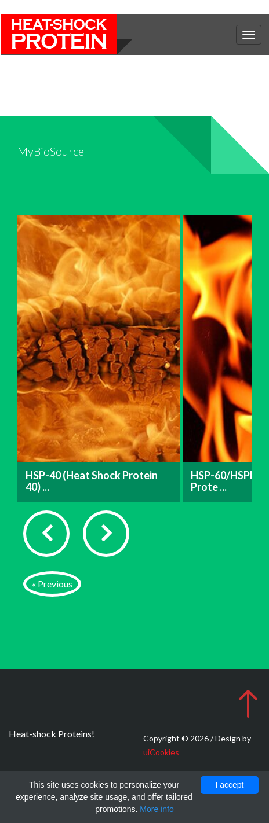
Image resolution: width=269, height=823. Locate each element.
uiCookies (161, 752)
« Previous (52, 583)
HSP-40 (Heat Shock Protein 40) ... (92, 481)
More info (156, 809)
